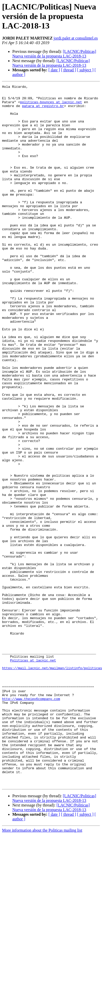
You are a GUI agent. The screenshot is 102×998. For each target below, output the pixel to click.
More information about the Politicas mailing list (42, 970)
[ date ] (54, 70)
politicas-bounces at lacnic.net (51, 105)
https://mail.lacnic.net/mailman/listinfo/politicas (52, 785)
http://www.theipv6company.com (31, 822)
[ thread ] (68, 70)
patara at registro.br (43, 110)
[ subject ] (85, 70)
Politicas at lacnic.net (33, 775)
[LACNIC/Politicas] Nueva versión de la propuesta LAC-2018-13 (54, 53)
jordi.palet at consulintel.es (76, 38)
